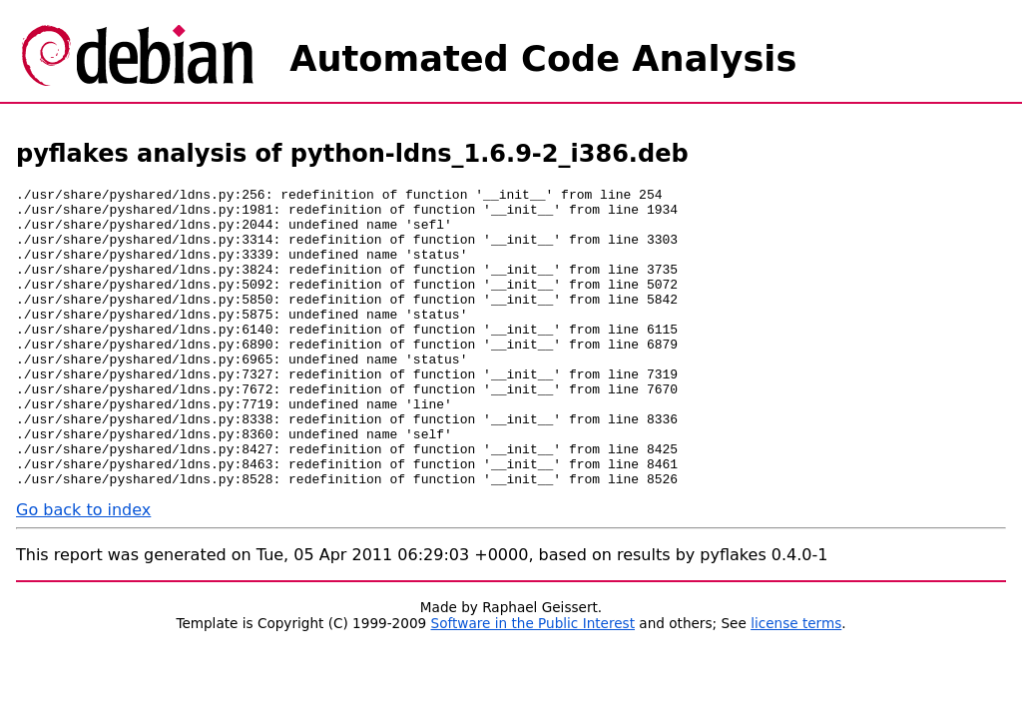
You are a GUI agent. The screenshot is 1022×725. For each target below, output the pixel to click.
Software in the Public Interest (533, 683)
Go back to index (83, 569)
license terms (796, 683)
